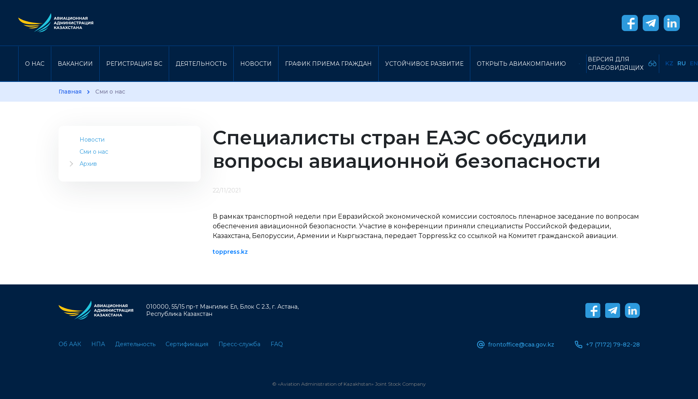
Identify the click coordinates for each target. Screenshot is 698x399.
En (694, 63)
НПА (98, 344)
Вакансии (75, 63)
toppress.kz (230, 251)
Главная (70, 91)
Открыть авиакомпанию (521, 63)
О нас (34, 63)
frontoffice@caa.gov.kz (515, 345)
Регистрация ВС (134, 63)
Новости (256, 63)
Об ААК (70, 344)
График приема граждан (328, 63)
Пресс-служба (239, 344)
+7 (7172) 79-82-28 (607, 345)
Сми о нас (94, 151)
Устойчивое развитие (424, 63)
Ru (681, 63)
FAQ (276, 344)
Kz (669, 63)
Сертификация (187, 344)
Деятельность (201, 63)
